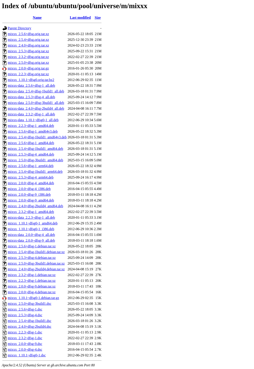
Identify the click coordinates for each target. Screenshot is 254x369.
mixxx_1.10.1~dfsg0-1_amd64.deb (33, 223)
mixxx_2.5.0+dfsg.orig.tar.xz (28, 62)
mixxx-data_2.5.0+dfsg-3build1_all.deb (36, 103)
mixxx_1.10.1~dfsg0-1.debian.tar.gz (33, 298)
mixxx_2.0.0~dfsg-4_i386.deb (29, 189)
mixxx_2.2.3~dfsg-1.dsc (25, 332)
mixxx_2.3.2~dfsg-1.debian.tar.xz (32, 275)
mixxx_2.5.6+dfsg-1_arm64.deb (31, 166)
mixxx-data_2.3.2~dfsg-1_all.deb (31, 114)
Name (37, 17)
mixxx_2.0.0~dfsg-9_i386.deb (29, 194)
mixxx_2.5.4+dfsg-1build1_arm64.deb (35, 171)
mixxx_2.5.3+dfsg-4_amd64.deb (31, 154)
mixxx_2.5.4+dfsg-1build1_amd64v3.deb (37, 137)
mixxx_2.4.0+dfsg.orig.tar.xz (28, 45)
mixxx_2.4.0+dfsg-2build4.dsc (29, 326)
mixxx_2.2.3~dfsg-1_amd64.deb (31, 126)
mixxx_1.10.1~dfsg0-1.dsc (27, 355)
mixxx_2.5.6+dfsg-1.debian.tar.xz (32, 246)
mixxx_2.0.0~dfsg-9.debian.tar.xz (32, 286)
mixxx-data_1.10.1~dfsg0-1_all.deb (33, 120)
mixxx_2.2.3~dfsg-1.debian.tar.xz (32, 280)
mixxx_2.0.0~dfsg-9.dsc (25, 344)
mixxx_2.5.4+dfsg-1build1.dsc (29, 321)
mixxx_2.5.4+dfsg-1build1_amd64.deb (35, 149)
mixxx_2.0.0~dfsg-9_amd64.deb (31, 200)
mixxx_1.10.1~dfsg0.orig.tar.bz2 (31, 80)
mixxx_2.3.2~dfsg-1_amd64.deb (31, 212)
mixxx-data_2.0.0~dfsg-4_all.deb (31, 235)
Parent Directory (19, 28)
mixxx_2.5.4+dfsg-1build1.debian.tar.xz (36, 252)
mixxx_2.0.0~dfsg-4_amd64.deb (31, 183)
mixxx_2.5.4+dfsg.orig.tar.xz (28, 39)
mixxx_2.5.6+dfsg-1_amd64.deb (31, 143)
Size (98, 17)
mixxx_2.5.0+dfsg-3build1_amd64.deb (35, 160)
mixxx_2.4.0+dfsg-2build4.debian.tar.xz (36, 269)
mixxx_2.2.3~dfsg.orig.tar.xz (28, 74)
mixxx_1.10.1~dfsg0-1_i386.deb (31, 229)
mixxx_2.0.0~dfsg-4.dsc (25, 349)
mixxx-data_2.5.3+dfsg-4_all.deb (31, 97)
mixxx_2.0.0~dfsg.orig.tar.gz (28, 68)
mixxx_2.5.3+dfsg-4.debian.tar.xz (32, 258)
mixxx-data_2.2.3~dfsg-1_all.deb (31, 217)
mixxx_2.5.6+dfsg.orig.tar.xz (28, 34)
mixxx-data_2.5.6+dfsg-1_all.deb (31, 85)
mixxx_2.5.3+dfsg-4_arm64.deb (31, 177)
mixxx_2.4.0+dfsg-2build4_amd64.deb (35, 206)
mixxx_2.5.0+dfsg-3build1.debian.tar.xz (36, 263)
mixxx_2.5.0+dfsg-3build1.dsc (29, 303)
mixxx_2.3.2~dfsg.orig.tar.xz (28, 57)
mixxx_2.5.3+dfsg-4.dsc (25, 315)
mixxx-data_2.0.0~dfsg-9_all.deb (31, 240)
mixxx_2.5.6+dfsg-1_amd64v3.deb (33, 131)
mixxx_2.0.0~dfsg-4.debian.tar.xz (32, 292)
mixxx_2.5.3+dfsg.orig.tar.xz (28, 51)
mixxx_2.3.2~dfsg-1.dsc (25, 338)
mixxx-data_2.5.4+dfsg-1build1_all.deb (36, 91)
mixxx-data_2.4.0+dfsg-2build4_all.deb (36, 108)
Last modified (80, 17)
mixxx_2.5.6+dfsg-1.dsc (25, 309)
